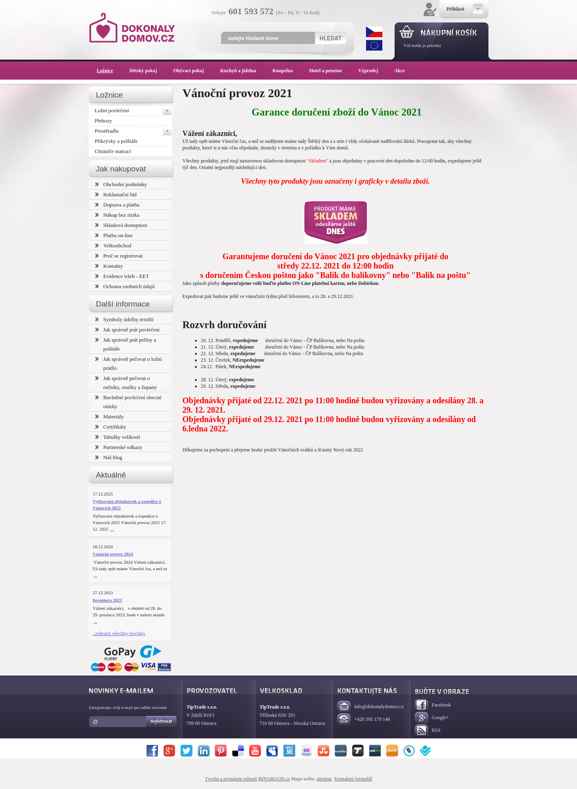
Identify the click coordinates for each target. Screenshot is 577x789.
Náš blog (108, 457)
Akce (401, 71)
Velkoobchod (113, 245)
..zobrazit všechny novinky (119, 633)
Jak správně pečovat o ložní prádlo (128, 363)
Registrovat (162, 722)
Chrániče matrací (113, 151)
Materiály (109, 416)
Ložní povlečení (133, 111)
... (112, 529)
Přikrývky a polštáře (116, 141)
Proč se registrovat (119, 256)
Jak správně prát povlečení (127, 330)
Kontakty (109, 266)
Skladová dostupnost (121, 225)
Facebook (433, 705)
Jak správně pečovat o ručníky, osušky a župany (126, 382)
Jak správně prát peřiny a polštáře (125, 344)
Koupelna (287, 71)
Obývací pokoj (192, 71)
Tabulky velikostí (117, 437)
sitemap (324, 779)
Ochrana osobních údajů (125, 286)
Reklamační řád (116, 194)
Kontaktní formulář (353, 779)
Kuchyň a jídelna (242, 71)
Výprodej (372, 71)
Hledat (330, 38)
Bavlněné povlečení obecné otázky (128, 401)
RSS (427, 731)
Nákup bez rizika (117, 215)
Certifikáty (110, 427)
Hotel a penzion (329, 71)
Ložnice (109, 71)
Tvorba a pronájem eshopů (231, 779)
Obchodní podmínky (121, 184)
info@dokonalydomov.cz (370, 707)
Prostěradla (133, 131)
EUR (374, 45)
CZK (374, 32)
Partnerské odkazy (118, 447)
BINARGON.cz (274, 779)
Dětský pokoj (147, 71)
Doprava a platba (117, 205)
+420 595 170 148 (363, 719)
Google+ (432, 718)
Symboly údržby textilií (124, 319)
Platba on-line (114, 235)
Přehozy (103, 121)
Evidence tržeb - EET (122, 276)
